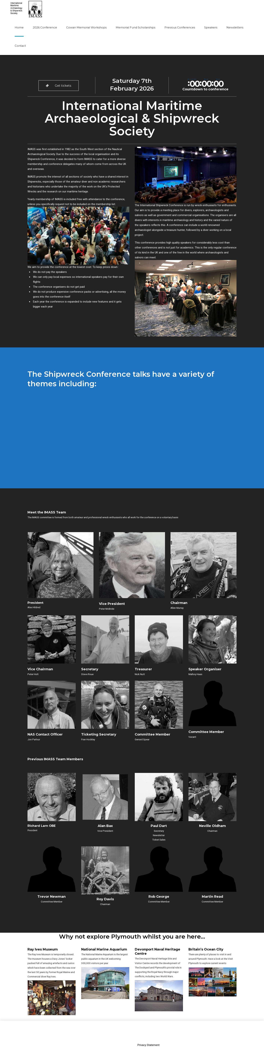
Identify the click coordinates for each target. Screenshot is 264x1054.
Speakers (210, 27)
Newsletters (234, 27)
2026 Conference (45, 27)
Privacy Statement (149, 1026)
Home (19, 27)
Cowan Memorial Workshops (86, 27)
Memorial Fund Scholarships (135, 27)
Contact (20, 45)
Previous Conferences (179, 27)
